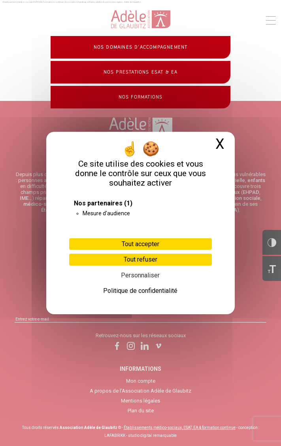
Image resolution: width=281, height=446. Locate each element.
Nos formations (141, 97)
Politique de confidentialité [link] (140, 290)
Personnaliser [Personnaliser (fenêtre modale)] (140, 275)
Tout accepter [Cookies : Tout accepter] (140, 244)
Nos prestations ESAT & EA (141, 72)
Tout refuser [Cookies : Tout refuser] (140, 259)
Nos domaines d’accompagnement (141, 47)
